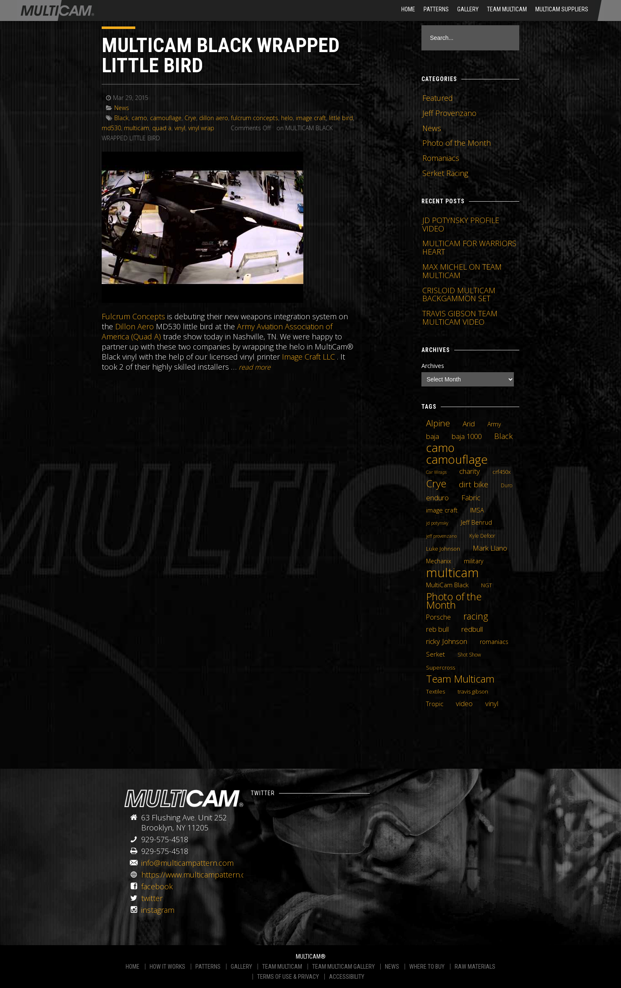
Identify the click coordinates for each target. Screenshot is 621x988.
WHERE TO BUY (427, 966)
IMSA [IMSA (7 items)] (477, 510)
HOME (408, 9)
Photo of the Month (456, 143)
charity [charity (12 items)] (469, 471)
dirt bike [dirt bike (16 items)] (473, 484)
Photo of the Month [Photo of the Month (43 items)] (454, 601)
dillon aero (213, 118)
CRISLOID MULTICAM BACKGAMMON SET (458, 294)
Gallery (468, 9)
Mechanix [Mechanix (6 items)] (438, 561)
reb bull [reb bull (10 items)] (437, 629)
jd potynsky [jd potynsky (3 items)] (437, 523)
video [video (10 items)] (464, 703)
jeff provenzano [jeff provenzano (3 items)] (441, 536)
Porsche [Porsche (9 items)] (438, 617)
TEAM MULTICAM (282, 966)
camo (139, 118)
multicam (136, 128)
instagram (157, 910)
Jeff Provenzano (449, 113)
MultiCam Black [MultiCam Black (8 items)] (447, 585)
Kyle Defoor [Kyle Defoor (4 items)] (482, 535)
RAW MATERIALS (475, 966)
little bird (341, 118)
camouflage (166, 118)
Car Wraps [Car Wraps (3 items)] (436, 472)
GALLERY (241, 966)
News (121, 108)
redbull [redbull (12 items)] (472, 628)
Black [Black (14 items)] (503, 436)
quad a (161, 128)
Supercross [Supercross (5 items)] (440, 667)
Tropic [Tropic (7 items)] (434, 703)
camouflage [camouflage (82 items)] (457, 459)
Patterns (436, 9)
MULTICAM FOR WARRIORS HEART (469, 247)
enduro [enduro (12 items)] (437, 497)
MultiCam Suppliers (561, 9)
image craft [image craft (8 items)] (442, 510)
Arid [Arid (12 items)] (469, 423)
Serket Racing (445, 173)
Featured (437, 98)
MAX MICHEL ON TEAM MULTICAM (462, 271)
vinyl (179, 128)
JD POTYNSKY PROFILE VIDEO (460, 224)
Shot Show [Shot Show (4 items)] (469, 654)
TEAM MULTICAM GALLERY (343, 966)
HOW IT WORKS (167, 966)
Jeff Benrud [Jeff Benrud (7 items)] (476, 522)
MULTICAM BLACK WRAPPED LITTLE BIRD (220, 55)
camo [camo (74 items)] (440, 447)
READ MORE (255, 367)
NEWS (392, 966)
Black (121, 118)
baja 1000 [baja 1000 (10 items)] (467, 436)
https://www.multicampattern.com (198, 875)
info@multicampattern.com (187, 863)
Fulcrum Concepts (133, 316)
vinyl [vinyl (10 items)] (491, 703)
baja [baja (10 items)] (432, 436)
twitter (152, 898)
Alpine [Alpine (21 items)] (438, 423)
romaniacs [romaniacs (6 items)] (494, 642)
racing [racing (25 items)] (475, 616)
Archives (432, 366)
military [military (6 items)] (473, 561)
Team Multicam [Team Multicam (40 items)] (460, 678)
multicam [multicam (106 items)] (452, 572)
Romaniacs (440, 158)
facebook (157, 886)
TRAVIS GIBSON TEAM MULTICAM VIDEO (459, 317)
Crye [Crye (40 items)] (436, 483)
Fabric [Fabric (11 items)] (470, 497)
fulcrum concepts (254, 118)
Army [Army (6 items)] (494, 424)
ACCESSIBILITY (346, 976)
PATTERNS (208, 966)
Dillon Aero (134, 326)
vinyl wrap (201, 128)
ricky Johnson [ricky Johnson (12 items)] (446, 641)
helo (287, 118)
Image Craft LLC (308, 357)
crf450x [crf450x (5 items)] (501, 472)
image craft (311, 118)
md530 (111, 128)
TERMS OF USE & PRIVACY (288, 976)
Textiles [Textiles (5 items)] (435, 691)
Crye (190, 118)
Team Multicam (507, 9)
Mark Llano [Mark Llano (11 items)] (490, 548)
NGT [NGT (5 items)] (486, 585)
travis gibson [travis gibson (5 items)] (473, 691)
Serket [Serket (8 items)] (435, 654)
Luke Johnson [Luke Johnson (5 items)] (443, 548)
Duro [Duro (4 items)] (506, 485)
